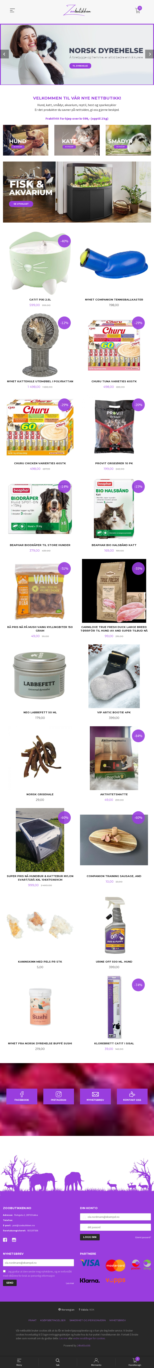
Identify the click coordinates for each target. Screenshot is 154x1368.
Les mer (70, 1289)
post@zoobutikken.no (23, 1231)
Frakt (32, 1326)
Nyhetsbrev (117, 1326)
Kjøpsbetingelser (53, 1326)
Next (149, 54)
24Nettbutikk (83, 1351)
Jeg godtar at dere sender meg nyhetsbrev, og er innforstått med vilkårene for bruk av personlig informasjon (37, 1280)
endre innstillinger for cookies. (89, 1344)
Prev (4, 54)
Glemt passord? (143, 1243)
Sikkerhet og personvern (87, 1326)
